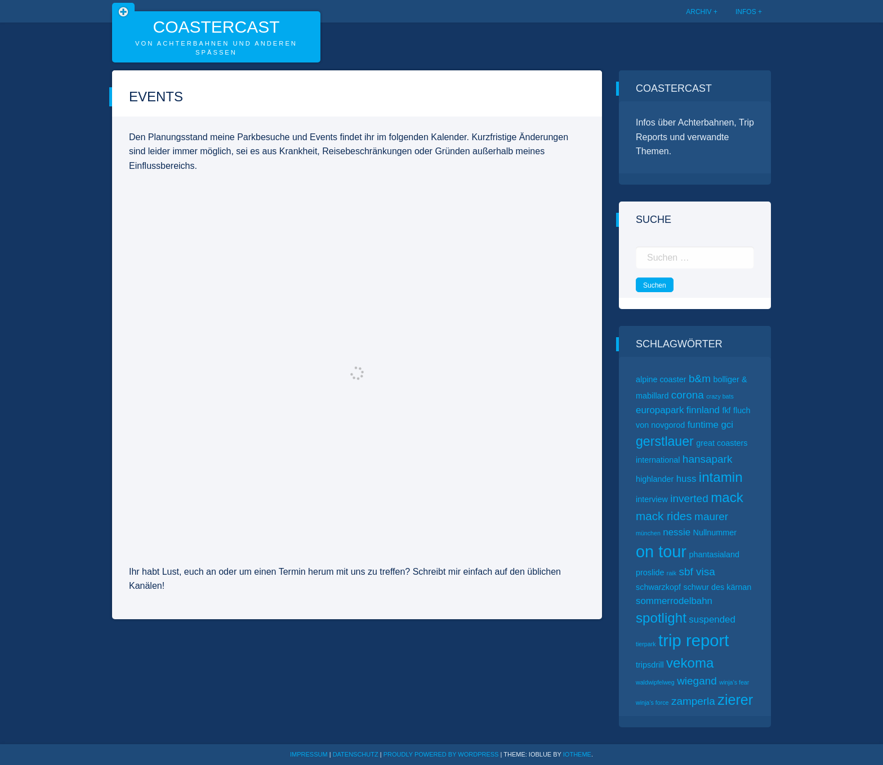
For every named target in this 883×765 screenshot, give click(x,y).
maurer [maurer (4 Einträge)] (711, 516)
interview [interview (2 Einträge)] (652, 499)
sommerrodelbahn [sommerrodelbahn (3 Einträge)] (674, 601)
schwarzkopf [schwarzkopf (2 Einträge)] (658, 587)
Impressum (309, 754)
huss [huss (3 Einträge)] (686, 478)
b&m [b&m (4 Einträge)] (700, 378)
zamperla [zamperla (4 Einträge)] (693, 701)
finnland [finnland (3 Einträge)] (703, 410)
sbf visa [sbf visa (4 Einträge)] (697, 572)
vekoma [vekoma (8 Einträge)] (689, 662)
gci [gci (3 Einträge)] (727, 424)
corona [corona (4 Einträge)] (687, 395)
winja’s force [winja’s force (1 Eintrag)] (652, 702)
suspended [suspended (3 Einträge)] (712, 619)
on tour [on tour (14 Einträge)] (661, 552)
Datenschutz (355, 754)
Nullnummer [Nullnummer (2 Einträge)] (715, 532)
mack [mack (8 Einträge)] (727, 497)
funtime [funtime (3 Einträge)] (703, 424)
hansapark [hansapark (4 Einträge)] (708, 459)
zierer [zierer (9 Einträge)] (735, 700)
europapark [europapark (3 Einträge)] (660, 410)
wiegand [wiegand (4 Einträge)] (697, 681)
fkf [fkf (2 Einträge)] (726, 410)
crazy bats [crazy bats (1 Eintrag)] (720, 396)
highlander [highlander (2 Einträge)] (655, 479)
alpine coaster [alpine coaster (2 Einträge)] (661, 379)
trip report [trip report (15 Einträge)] (693, 640)
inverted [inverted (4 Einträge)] (689, 498)
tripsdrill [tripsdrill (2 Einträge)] (650, 664)
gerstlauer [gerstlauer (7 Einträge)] (665, 441)
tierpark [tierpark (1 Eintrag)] (646, 644)
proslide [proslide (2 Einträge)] (650, 572)
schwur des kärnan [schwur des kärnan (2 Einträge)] (717, 587)
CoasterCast (216, 26)
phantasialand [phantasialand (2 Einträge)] (714, 554)
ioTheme (577, 754)
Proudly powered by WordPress (442, 754)
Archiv (698, 12)
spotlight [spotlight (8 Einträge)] (661, 617)
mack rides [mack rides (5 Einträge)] (664, 515)
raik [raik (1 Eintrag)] (671, 573)
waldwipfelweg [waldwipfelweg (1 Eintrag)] (655, 682)
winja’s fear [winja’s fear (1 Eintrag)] (734, 682)
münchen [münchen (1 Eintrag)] (648, 533)
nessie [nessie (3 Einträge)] (676, 532)
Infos (745, 12)
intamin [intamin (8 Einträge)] (721, 477)
